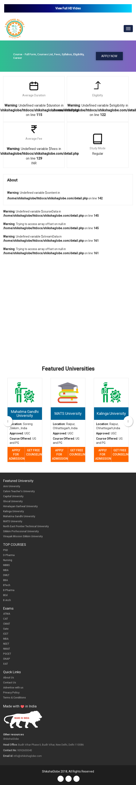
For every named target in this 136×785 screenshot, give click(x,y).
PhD (5, 550)
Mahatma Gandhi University (19, 516)
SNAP (6, 658)
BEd (5, 595)
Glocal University (13, 501)
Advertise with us (13, 687)
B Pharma (8, 590)
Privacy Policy (11, 692)
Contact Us (9, 682)
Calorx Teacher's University (19, 491)
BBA (5, 580)
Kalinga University (13, 511)
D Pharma (9, 555)
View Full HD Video (68, 8)
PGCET (7, 653)
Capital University (13, 496)
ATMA (6, 613)
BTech (6, 585)
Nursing (7, 560)
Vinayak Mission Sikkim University (23, 536)
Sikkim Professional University (21, 531)
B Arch (7, 600)
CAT (5, 618)
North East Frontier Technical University (26, 526)
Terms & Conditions (14, 697)
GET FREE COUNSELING (34, 452)
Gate (6, 628)
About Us (8, 677)
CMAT (6, 623)
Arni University (11, 486)
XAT (5, 663)
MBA (6, 570)
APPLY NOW (109, 56)
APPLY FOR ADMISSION (17, 454)
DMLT (6, 575)
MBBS (6, 565)
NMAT (6, 648)
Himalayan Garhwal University (20, 506)
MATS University (12, 521)
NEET (6, 643)
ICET (5, 633)
